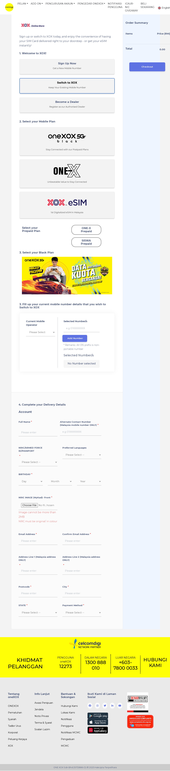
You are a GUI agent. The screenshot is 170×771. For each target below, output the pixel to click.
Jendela (39, 709)
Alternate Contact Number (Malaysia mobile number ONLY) (78, 424)
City (64, 587)
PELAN (21, 3)
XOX (10, 746)
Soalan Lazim (42, 729)
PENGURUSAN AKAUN (59, 3)
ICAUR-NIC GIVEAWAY (131, 7)
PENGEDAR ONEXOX (90, 3)
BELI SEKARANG (147, 5)
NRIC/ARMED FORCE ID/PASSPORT (30, 450)
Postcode (24, 587)
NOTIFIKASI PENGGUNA (115, 5)
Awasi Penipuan (44, 702)
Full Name (24, 422)
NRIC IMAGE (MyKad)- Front (34, 497)
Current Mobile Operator (35, 323)
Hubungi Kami (69, 706)
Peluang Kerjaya (17, 739)
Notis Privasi (42, 716)
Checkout (147, 66)
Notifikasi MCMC (70, 732)
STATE (22, 605)
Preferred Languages (74, 448)
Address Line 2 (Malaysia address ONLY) (81, 559)
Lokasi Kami (68, 712)
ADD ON (36, 3)
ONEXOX (13, 706)
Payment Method (72, 605)
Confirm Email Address (75, 534)
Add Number (75, 338)
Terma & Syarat (43, 722)
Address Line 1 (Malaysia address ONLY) (37, 559)
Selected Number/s (75, 321)
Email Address (27, 534)
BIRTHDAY (25, 474)
